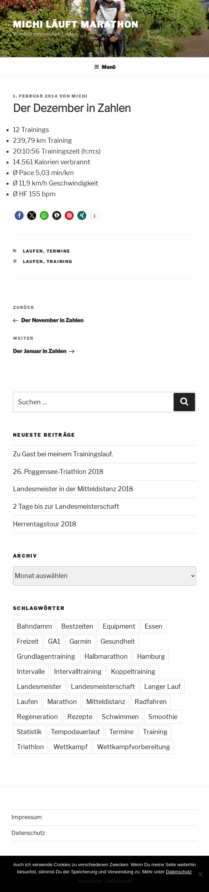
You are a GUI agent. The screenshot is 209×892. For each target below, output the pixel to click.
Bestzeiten (77, 626)
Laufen (33, 251)
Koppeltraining (133, 671)
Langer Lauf (162, 686)
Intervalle (31, 671)
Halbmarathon (106, 656)
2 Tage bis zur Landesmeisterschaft (66, 506)
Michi (80, 96)
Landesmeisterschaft (103, 686)
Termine (59, 251)
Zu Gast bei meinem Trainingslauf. (63, 454)
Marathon (62, 701)
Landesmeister (39, 686)
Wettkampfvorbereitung (133, 747)
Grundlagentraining (46, 656)
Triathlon (30, 747)
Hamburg (151, 656)
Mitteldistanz (105, 701)
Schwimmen (120, 716)
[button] (19, 215)
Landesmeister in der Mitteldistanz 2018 (73, 489)
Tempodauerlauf (75, 732)
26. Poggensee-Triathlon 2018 (58, 471)
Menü (104, 67)
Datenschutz (28, 833)
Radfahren (151, 701)
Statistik (29, 732)
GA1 (54, 641)
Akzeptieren (90, 881)
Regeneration (37, 716)
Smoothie (163, 716)
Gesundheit (118, 641)
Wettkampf (70, 747)
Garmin (80, 641)
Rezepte (79, 716)
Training (60, 261)
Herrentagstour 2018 (44, 524)
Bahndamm (34, 626)
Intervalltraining (78, 671)
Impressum (26, 817)
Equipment (119, 626)
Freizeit (28, 641)
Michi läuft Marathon (75, 24)
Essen (153, 626)
